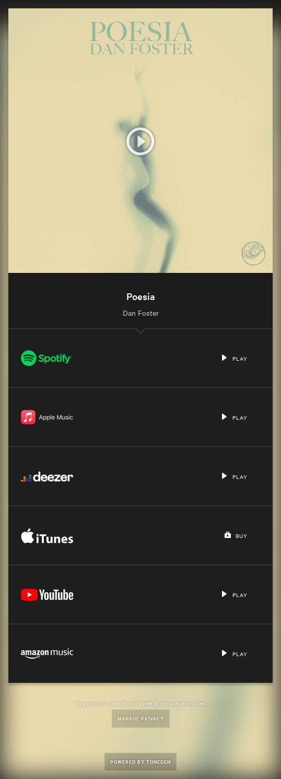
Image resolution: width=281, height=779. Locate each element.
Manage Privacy (141, 718)
